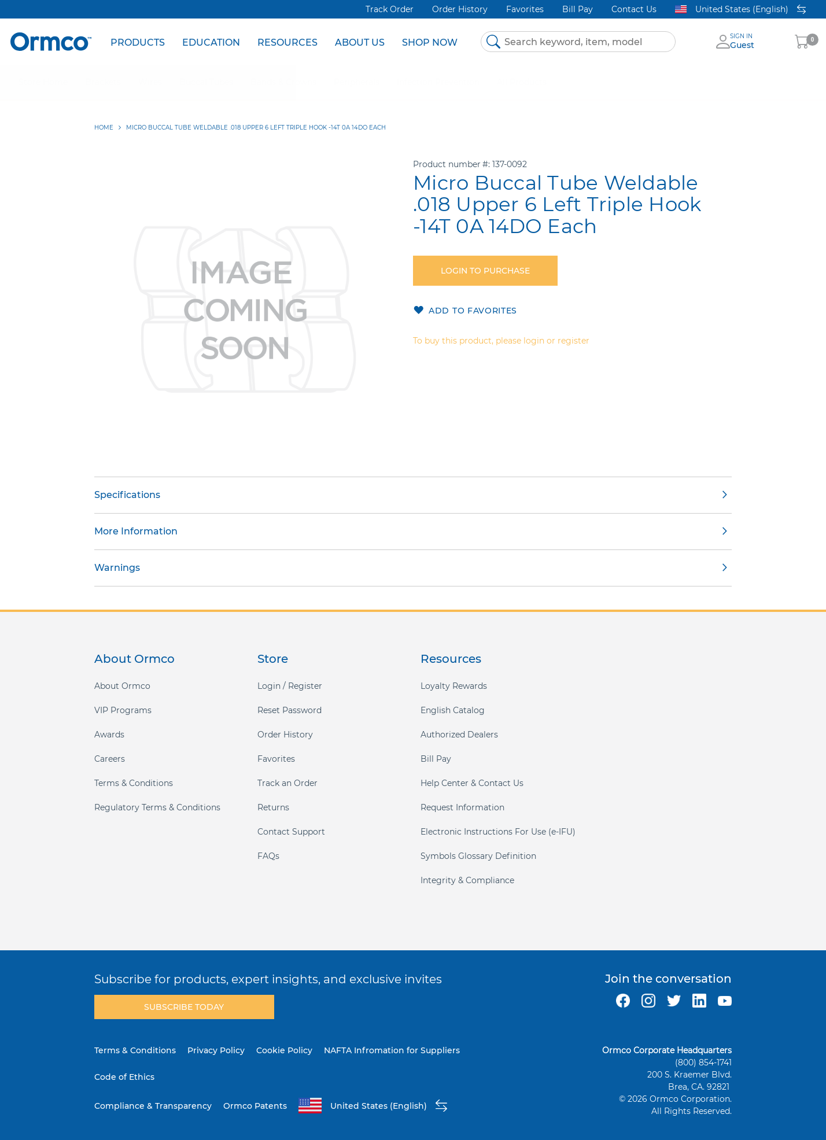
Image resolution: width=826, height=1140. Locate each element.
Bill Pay (577, 9)
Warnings (117, 567)
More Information (136, 531)
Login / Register (289, 686)
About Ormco (122, 686)
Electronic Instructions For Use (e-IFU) (498, 832)
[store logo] (50, 41)
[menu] (284, 42)
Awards (109, 734)
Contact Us (634, 9)
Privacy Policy (216, 1050)
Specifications (127, 494)
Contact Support (291, 832)
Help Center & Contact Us (472, 783)
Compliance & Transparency (153, 1106)
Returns (273, 807)
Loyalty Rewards (454, 686)
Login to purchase (485, 270)
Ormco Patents (255, 1106)
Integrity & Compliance (467, 880)
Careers (109, 759)
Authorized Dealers (459, 734)
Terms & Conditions (133, 783)
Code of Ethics (124, 1077)
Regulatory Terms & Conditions (157, 807)
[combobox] (578, 41)
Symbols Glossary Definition (478, 856)
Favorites (525, 9)
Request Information (462, 807)
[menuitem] (138, 42)
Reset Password (289, 710)
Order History (460, 9)
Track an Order (287, 783)
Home (103, 127)
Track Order (390, 9)
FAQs (268, 856)
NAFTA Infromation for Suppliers (392, 1050)
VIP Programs (123, 710)
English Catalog (453, 710)
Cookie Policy (284, 1050)
